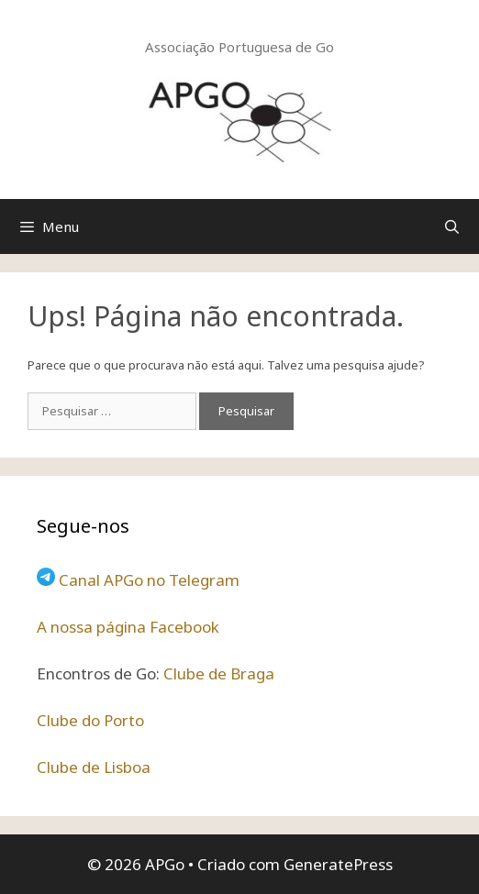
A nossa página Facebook (128, 626)
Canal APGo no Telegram (149, 579)
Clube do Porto (90, 720)
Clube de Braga (218, 673)
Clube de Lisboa (93, 767)
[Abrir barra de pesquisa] (452, 226)
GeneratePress (338, 864)
